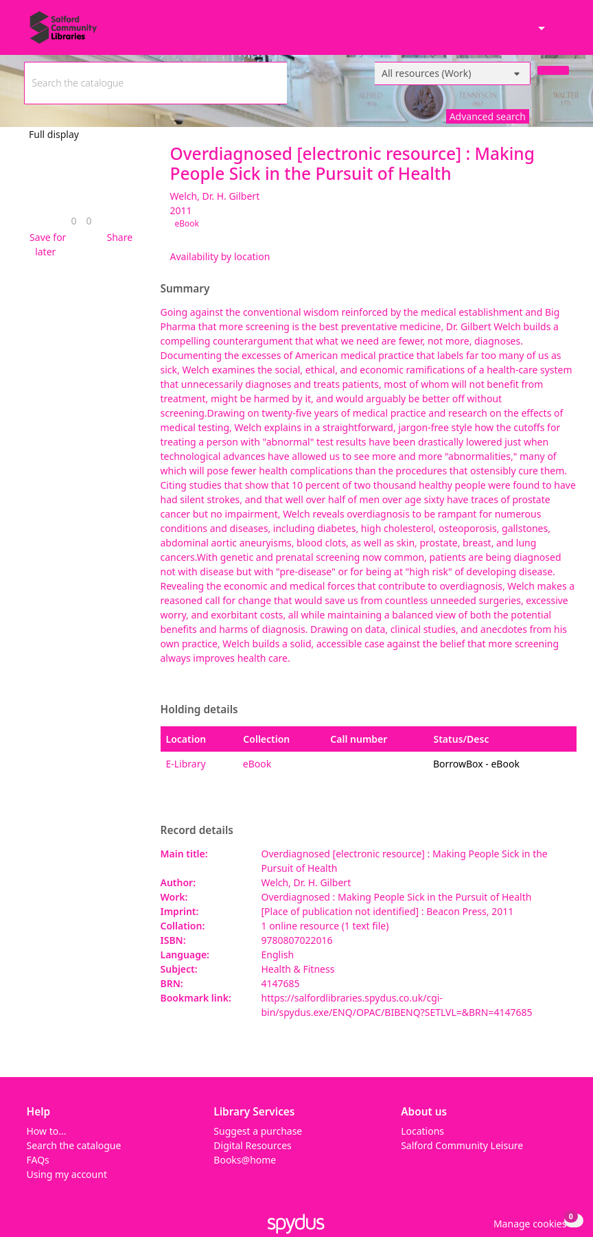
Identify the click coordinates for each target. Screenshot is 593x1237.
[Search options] (453, 73)
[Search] (553, 70)
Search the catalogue (74, 1145)
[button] (46, 244)
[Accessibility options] (540, 29)
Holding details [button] (199, 710)
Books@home (244, 1159)
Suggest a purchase (257, 1130)
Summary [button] (185, 289)
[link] (73, 220)
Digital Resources (252, 1145)
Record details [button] (197, 830)
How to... (47, 1130)
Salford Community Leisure (462, 1145)
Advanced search (488, 116)
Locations (422, 1130)
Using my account (67, 1174)
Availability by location (220, 256)
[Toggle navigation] (562, 33)
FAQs (38, 1159)
